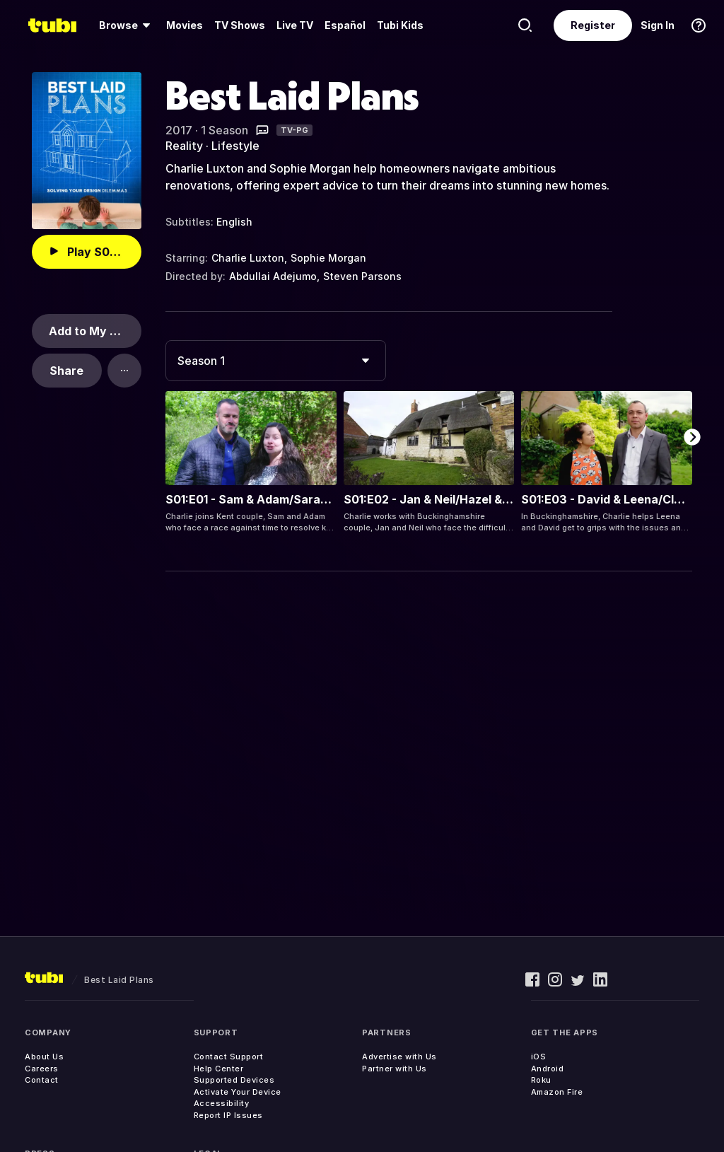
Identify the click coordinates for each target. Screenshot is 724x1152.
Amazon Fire (557, 1092)
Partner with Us (394, 1069)
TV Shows (239, 25)
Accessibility (222, 1103)
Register (593, 25)
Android (547, 1069)
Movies (184, 25)
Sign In (658, 25)
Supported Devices (234, 1080)
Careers (42, 1069)
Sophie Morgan (328, 258)
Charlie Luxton (247, 258)
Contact (42, 1080)
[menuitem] (127, 25)
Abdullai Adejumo (273, 276)
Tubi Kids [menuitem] (400, 25)
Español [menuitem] (345, 25)
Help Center (219, 1069)
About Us (44, 1056)
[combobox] (275, 360)
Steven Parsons (362, 276)
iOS (539, 1056)
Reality (184, 146)
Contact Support (229, 1056)
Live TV (294, 25)
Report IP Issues (228, 1115)
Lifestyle (235, 146)
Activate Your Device (237, 1092)
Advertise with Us (399, 1056)
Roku (541, 1080)
